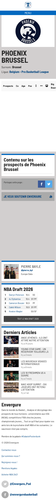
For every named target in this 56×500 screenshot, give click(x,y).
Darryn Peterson (16, 294)
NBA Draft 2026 (18, 289)
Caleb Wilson (15, 307)
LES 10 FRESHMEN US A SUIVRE (33, 374)
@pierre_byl (27, 270)
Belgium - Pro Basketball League (29, 72)
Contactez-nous (8, 449)
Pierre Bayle (31, 266)
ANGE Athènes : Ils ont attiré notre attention (35, 339)
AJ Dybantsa (14, 298)
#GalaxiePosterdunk (30, 436)
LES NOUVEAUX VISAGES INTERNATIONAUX (34, 363)
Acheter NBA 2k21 (9, 474)
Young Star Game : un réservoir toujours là (34, 350)
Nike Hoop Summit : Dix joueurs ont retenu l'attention (34, 387)
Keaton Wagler (16, 311)
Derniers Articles (20, 332)
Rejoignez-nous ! (9, 462)
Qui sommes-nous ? (10, 456)
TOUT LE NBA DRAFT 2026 (28, 319)
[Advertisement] (28, 122)
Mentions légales (9, 468)
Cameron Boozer (16, 303)
